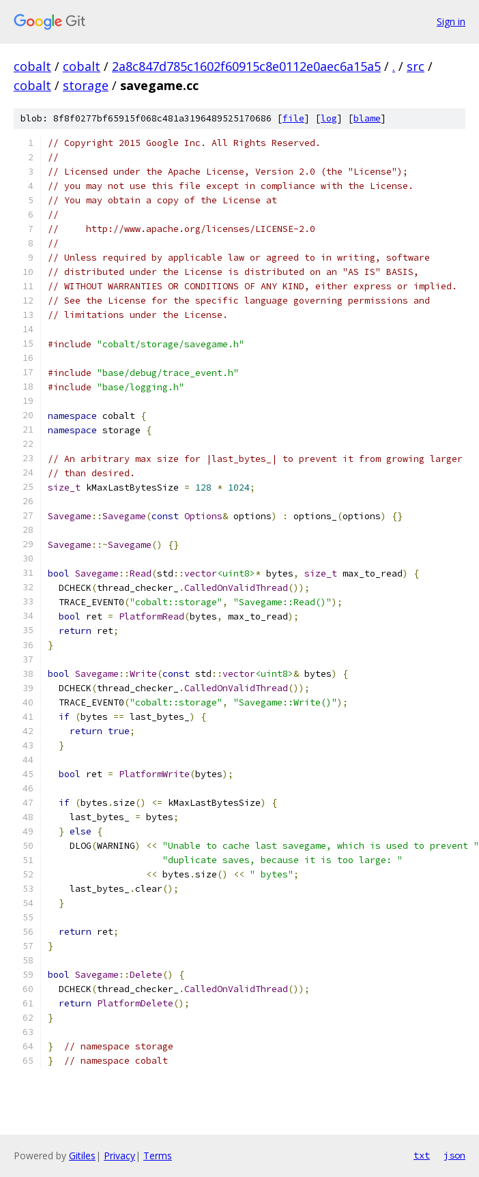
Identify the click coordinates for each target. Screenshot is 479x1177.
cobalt (32, 66)
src (415, 66)
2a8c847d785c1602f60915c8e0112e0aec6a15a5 (246, 66)
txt (421, 1155)
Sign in (451, 21)
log (329, 118)
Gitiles (82, 1155)
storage (85, 85)
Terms (157, 1155)
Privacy (119, 1155)
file (293, 118)
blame (367, 118)
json (454, 1155)
